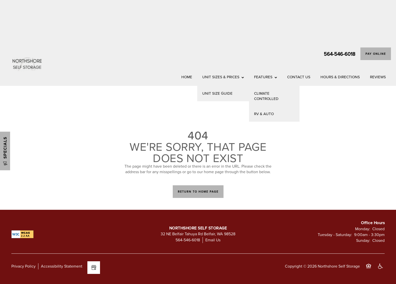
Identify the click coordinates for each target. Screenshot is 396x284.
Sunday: (363, 240)
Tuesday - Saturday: (335, 234)
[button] (375, 53)
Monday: (362, 228)
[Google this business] (93, 267)
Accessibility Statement (61, 266)
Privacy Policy (23, 266)
